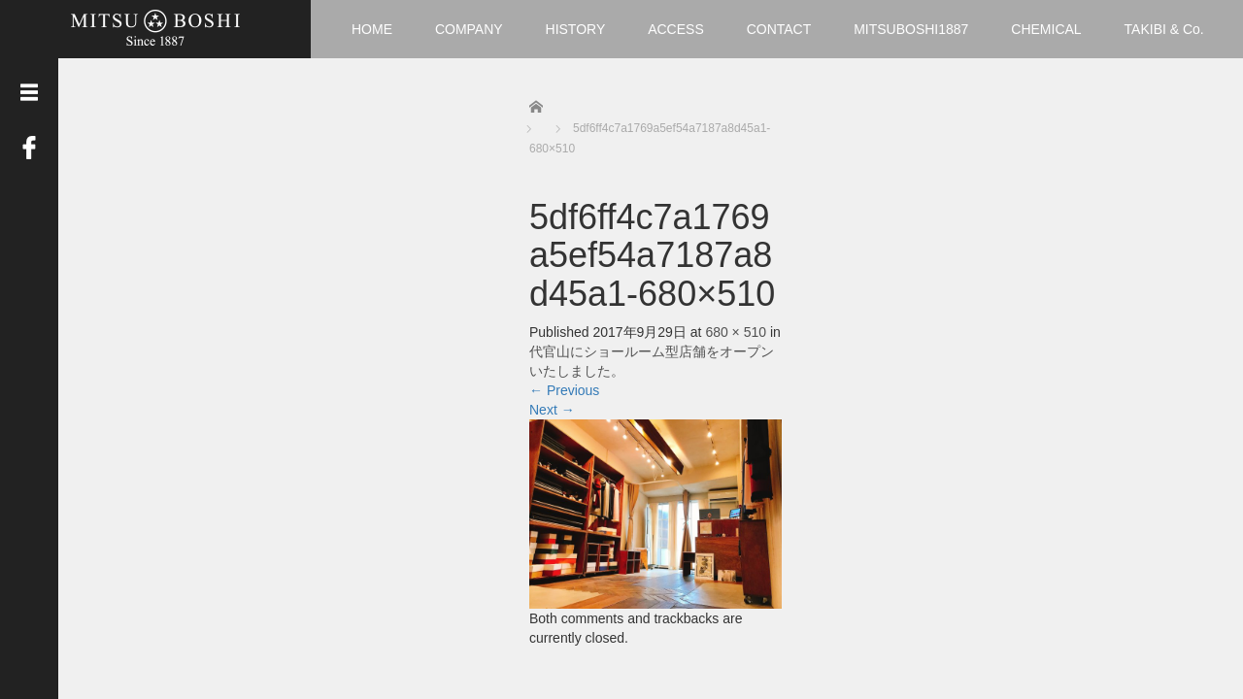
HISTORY (576, 29)
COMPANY (469, 29)
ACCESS (676, 29)
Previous (564, 390)
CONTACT (779, 29)
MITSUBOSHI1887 (911, 29)
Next (552, 409)
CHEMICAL (1046, 29)
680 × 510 (735, 332)
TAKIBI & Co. (1164, 29)
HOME (372, 29)
